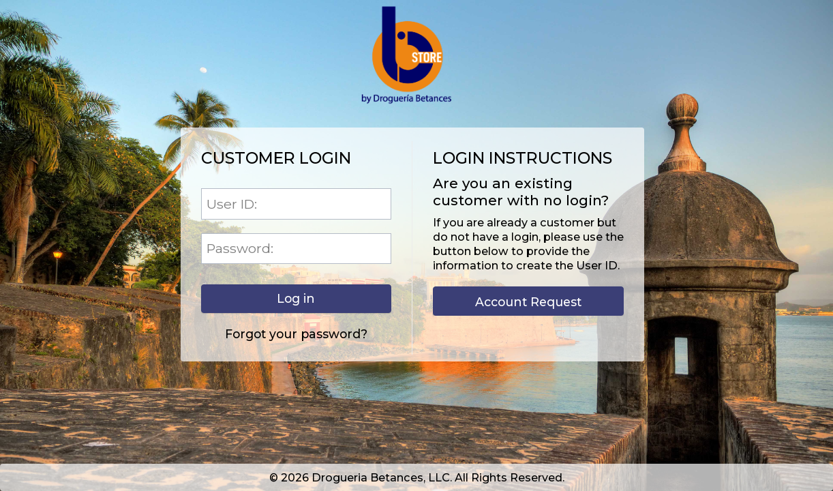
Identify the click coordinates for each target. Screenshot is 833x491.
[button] (296, 298)
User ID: (232, 204)
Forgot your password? (296, 334)
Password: (240, 248)
